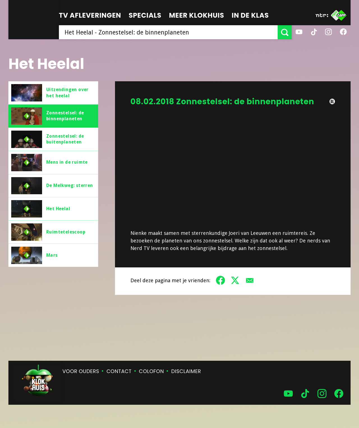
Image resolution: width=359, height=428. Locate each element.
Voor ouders (81, 371)
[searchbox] (168, 32)
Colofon (151, 371)
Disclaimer (186, 371)
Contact (119, 371)
